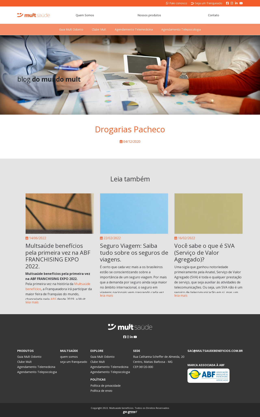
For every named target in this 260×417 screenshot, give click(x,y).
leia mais (32, 302)
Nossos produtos (149, 15)
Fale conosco (176, 3)
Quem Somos (85, 15)
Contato (213, 15)
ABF (53, 299)
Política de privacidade (105, 385)
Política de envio (101, 391)
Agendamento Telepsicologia (188, 29)
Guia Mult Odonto (64, 29)
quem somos (69, 357)
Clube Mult (97, 29)
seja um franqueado (73, 362)
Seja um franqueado (206, 3)
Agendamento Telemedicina (136, 29)
